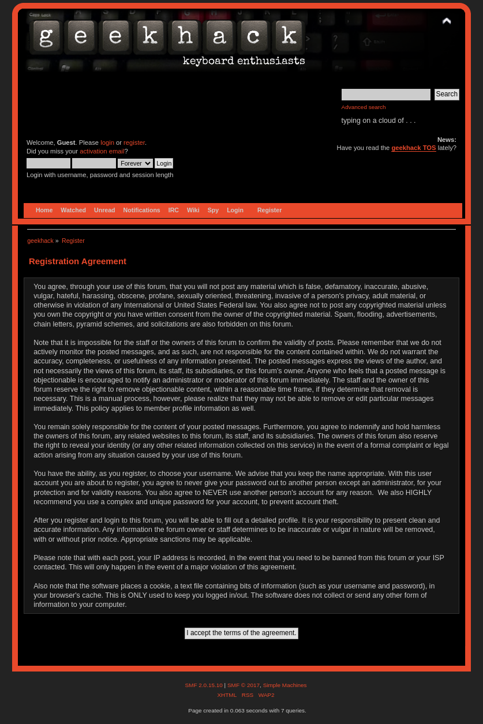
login (107, 142)
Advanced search (364, 107)
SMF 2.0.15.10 (204, 685)
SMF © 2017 (243, 685)
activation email (102, 151)
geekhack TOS (413, 147)
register (134, 142)
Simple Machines (285, 685)
